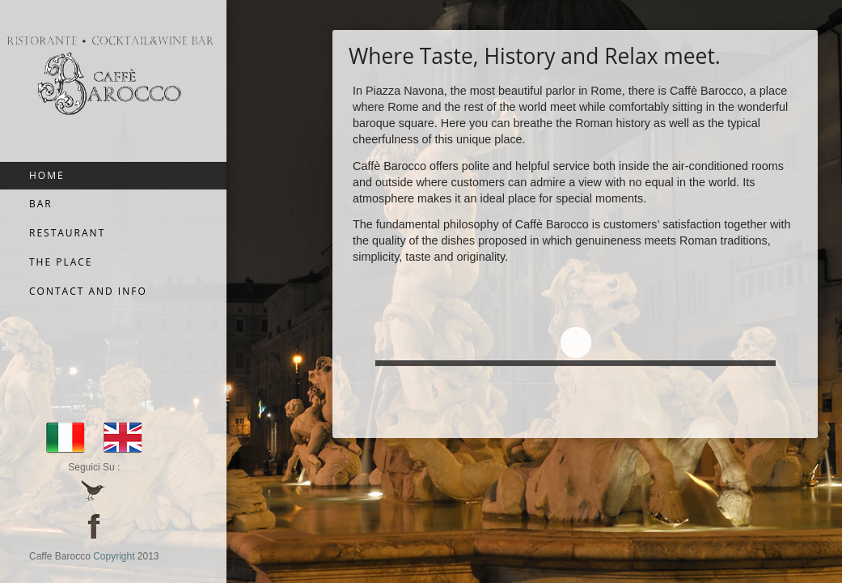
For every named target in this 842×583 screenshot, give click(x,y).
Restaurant (67, 233)
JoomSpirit (837, 527)
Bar (41, 204)
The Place (61, 262)
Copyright (113, 556)
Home (47, 175)
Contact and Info (88, 291)
